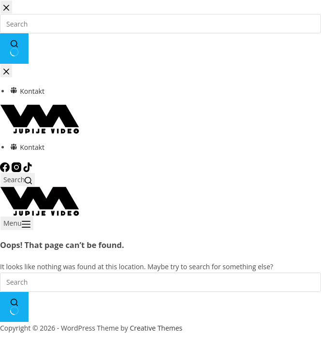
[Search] (17, 180)
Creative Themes (156, 328)
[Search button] (14, 307)
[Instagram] (17, 166)
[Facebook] (6, 166)
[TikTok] (27, 166)
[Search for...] (160, 282)
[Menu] (17, 223)
